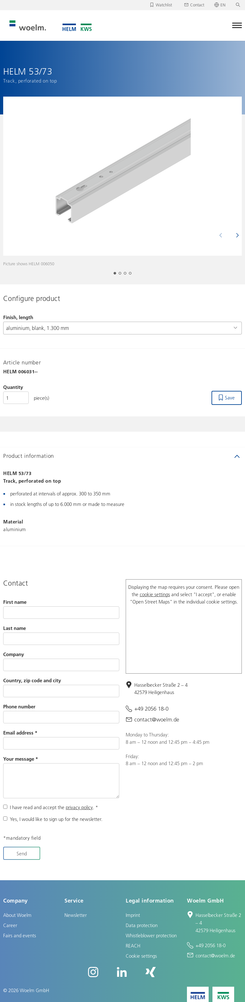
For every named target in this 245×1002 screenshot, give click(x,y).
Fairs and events (19, 935)
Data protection (142, 925)
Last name (14, 628)
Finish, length (18, 317)
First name (14, 602)
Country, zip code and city (32, 680)
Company (13, 654)
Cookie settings (141, 956)
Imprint (133, 915)
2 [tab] (122, 275)
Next (234, 235)
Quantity (13, 387)
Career (10, 925)
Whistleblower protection (151, 935)
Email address (20, 732)
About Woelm (17, 915)
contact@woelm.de (156, 719)
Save (230, 397)
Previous (223, 235)
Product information (28, 455)
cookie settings (155, 594)
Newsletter (75, 915)
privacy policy (79, 807)
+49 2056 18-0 (151, 708)
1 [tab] (117, 275)
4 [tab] (132, 275)
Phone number (19, 706)
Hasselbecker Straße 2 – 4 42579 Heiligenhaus (161, 688)
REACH (133, 945)
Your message (20, 759)
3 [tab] (127, 275)
